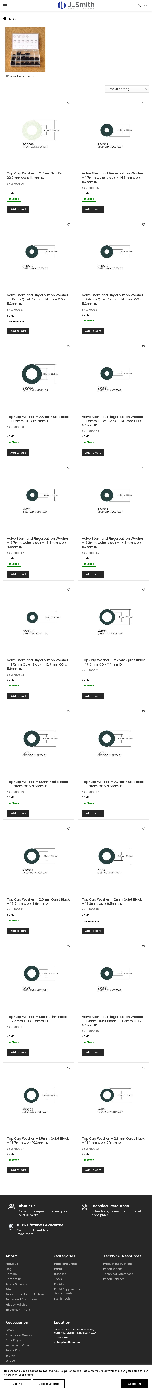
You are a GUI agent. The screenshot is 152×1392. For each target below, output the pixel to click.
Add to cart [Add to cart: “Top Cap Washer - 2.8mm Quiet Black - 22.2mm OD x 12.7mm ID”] (18, 452)
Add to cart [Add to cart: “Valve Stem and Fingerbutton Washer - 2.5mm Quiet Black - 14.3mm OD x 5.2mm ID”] (93, 452)
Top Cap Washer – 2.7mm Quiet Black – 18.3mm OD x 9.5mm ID (113, 784)
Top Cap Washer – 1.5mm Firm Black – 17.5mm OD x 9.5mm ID (37, 1019)
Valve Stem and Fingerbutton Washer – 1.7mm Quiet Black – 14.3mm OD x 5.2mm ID (112, 177)
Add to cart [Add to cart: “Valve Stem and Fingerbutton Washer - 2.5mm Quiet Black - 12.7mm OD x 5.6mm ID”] (18, 696)
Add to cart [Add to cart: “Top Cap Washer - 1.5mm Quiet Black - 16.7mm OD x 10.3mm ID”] (18, 1170)
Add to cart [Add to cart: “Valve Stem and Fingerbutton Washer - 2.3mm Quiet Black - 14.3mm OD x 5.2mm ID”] (93, 1052)
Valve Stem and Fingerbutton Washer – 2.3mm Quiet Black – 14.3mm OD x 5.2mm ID (112, 1021)
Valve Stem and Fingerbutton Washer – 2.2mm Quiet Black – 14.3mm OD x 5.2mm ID (112, 542)
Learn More (26, 1375)
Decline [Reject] (17, 1384)
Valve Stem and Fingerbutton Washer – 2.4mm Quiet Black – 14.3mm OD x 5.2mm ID (112, 299)
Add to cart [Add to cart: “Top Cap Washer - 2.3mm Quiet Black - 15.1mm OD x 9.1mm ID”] (93, 1170)
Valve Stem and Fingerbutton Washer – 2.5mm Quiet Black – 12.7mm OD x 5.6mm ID (37, 664)
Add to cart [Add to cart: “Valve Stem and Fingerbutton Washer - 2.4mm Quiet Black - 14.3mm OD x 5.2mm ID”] (93, 331)
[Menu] (5, 5)
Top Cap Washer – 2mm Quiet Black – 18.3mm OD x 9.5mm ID (112, 901)
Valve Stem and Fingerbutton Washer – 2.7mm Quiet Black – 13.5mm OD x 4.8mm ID (37, 542)
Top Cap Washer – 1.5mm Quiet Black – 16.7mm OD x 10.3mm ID (38, 1140)
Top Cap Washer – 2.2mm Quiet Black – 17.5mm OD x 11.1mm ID (113, 662)
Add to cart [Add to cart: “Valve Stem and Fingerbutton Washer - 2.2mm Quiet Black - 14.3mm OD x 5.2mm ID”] (93, 574)
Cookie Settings (48, 1384)
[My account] (139, 5)
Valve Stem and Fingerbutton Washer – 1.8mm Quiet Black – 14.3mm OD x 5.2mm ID (37, 299)
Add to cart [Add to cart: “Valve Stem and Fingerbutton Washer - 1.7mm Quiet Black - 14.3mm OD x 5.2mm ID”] (93, 209)
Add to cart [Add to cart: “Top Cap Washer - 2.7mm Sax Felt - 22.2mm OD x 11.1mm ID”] (18, 209)
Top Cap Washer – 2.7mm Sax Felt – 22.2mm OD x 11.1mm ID (37, 175)
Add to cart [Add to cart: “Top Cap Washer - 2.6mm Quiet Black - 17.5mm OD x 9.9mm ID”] (18, 931)
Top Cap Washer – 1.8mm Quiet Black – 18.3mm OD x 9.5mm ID (38, 784)
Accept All (135, 1384)
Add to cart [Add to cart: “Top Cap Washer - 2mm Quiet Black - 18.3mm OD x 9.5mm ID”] (93, 931)
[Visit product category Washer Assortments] (25, 53)
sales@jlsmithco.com (67, 1342)
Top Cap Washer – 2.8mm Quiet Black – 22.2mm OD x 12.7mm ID (38, 419)
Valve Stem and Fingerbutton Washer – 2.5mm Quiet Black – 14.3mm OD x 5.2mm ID (112, 421)
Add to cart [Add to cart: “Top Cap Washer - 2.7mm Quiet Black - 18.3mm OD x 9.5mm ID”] (93, 813)
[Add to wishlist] (69, 103)
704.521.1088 (61, 1337)
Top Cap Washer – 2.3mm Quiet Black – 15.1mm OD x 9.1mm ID (113, 1140)
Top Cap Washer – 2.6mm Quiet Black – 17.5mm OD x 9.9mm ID (38, 901)
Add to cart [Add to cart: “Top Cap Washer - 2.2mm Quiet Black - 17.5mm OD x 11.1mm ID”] (93, 696)
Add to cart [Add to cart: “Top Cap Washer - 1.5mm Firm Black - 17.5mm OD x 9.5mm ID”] (18, 1052)
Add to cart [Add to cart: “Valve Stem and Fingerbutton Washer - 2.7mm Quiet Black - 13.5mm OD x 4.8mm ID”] (18, 574)
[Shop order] (127, 89)
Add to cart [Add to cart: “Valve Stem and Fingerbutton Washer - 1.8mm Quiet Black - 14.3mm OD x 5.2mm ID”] (18, 331)
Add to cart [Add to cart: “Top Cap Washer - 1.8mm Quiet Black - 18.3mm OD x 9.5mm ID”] (18, 813)
